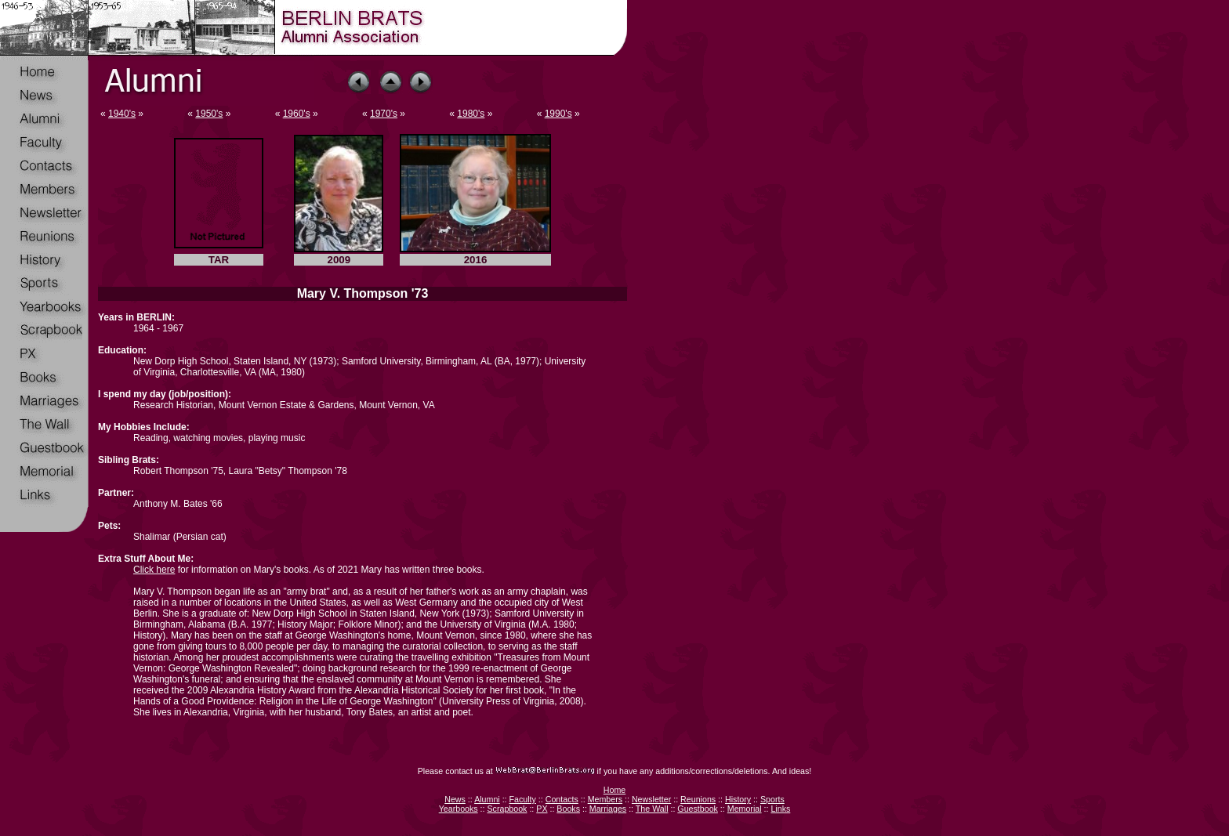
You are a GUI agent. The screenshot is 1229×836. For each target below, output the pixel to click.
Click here (154, 569)
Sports (772, 799)
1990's (558, 113)
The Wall (652, 808)
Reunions (698, 799)
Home (614, 789)
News (455, 799)
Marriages (607, 808)
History (738, 799)
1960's (296, 113)
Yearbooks (458, 808)
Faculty (522, 799)
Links (780, 808)
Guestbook (697, 808)
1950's (209, 113)
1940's (122, 113)
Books (568, 808)
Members (605, 799)
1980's (470, 113)
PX (541, 808)
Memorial (744, 808)
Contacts (562, 799)
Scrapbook (507, 808)
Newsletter (651, 799)
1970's (383, 113)
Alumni (487, 799)
